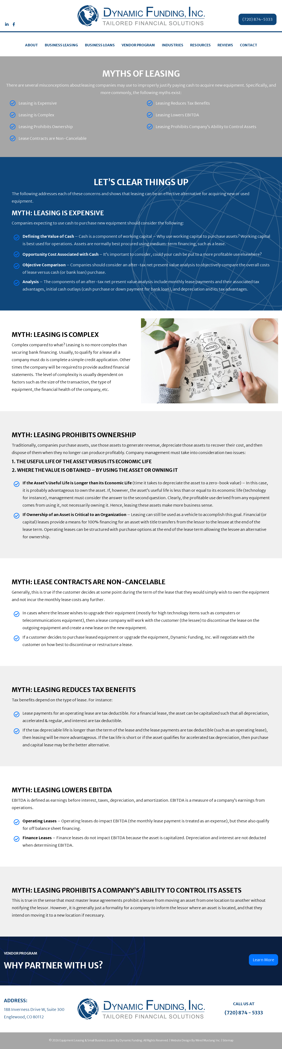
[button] (7, 24)
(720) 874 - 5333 (244, 1013)
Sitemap (228, 1040)
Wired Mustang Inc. (207, 1040)
